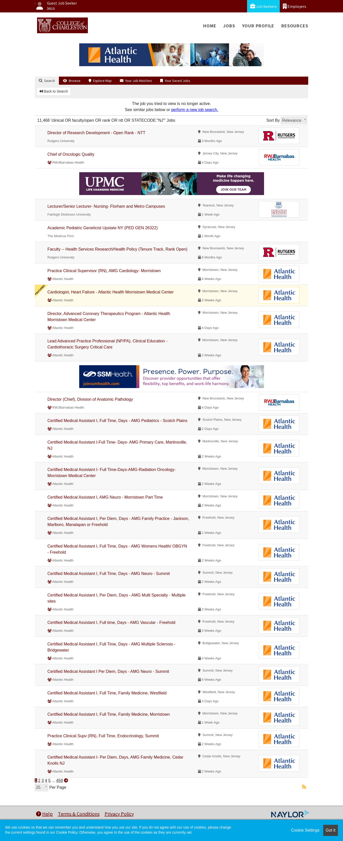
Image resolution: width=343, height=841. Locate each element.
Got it (330, 830)
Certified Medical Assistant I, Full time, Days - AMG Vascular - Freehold (111, 622)
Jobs (229, 26)
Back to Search (53, 91)
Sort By (273, 120)
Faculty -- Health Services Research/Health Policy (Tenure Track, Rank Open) (117, 249)
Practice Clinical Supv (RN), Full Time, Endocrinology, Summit (103, 736)
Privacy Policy (119, 814)
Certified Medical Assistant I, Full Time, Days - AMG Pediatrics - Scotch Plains (117, 420)
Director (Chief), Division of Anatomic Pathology (90, 399)
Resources (294, 26)
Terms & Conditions (79, 814)
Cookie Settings (305, 830)
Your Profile (258, 26)
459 (59, 780)
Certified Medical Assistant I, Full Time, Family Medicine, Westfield (107, 693)
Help (44, 814)
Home (209, 26)
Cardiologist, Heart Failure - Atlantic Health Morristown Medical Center (110, 292)
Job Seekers (263, 6)
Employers (294, 6)
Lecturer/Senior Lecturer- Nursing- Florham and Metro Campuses (106, 206)
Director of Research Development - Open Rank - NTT (96, 133)
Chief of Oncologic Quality (70, 154)
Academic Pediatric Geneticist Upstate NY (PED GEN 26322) (102, 228)
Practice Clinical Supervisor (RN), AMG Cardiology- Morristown (104, 271)
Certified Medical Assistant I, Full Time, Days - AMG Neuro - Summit (108, 573)
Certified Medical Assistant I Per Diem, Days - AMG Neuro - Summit (108, 671)
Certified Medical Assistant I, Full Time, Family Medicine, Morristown (108, 714)
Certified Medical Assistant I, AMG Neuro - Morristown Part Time (105, 497)
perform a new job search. (194, 110)
